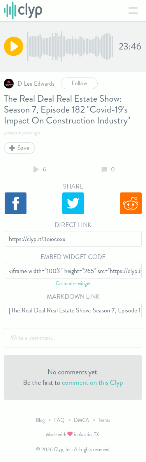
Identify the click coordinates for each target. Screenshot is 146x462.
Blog (40, 420)
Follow (79, 83)
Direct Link (73, 224)
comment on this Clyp (92, 382)
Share (73, 186)
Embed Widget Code (73, 256)
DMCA (81, 420)
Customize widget (73, 283)
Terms (104, 420)
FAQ (59, 420)
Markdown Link (73, 296)
